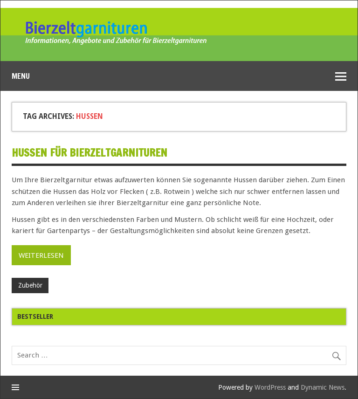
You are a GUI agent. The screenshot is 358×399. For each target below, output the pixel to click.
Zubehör (30, 285)
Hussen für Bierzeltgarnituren (89, 152)
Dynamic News (322, 387)
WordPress (270, 387)
